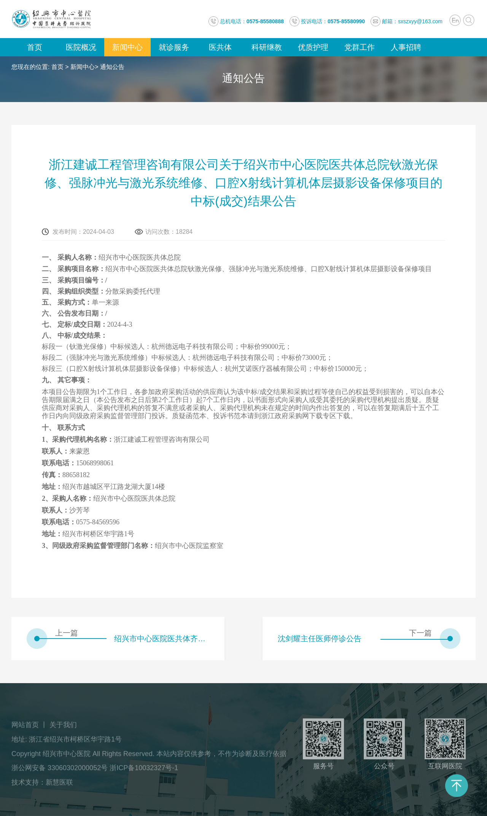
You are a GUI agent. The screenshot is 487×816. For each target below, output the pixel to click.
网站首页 (25, 727)
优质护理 (313, 47)
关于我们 (63, 727)
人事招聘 (406, 47)
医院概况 (81, 47)
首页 (34, 47)
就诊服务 (174, 47)
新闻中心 (127, 47)
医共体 (220, 47)
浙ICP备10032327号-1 (144, 770)
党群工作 (359, 47)
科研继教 (266, 47)
